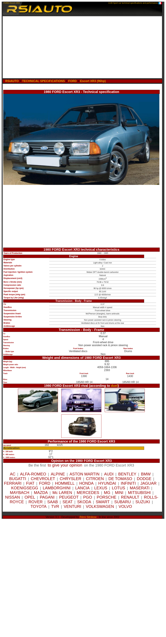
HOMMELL (65, 483)
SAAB (52, 502)
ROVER (35, 502)
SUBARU (122, 502)
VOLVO (125, 506)
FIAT (30, 483)
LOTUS (118, 488)
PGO (87, 497)
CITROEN (95, 478)
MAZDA (41, 492)
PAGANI (47, 497)
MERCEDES (88, 492)
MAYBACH (19, 492)
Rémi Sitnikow (88, 517)
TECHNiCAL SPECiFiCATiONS (43, 81)
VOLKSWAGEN (100, 506)
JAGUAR (148, 483)
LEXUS (100, 488)
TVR (55, 506)
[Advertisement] (33, 47)
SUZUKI (143, 502)
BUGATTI (17, 478)
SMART (103, 502)
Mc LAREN (62, 492)
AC (12, 474)
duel (114, 385)
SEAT (67, 502)
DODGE (144, 478)
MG (107, 492)
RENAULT (130, 497)
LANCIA (82, 488)
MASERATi (139, 488)
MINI (119, 492)
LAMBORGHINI (57, 488)
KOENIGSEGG (24, 488)
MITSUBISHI (139, 492)
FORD (72, 81)
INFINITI (128, 483)
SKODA (84, 502)
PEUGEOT (69, 497)
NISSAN (12, 497)
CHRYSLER (70, 478)
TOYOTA (38, 506)
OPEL (30, 497)
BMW (146, 474)
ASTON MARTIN (84, 474)
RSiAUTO (12, 81)
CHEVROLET (43, 478)
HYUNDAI (107, 483)
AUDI (108, 474)
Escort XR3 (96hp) (93, 81)
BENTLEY (127, 474)
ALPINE (58, 474)
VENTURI (72, 506)
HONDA (86, 483)
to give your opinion (65, 465)
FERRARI (12, 483)
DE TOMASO (120, 478)
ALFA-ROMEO (33, 474)
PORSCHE (106, 497)
